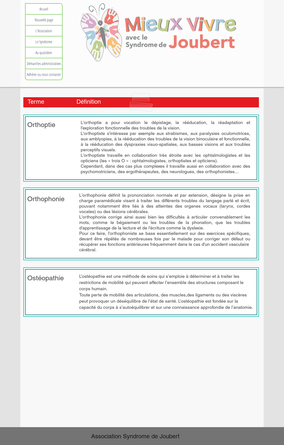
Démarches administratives (44, 63)
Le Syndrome (44, 41)
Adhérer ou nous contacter (44, 74)
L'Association (44, 30)
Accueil (43, 9)
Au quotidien (44, 52)
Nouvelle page (44, 20)
